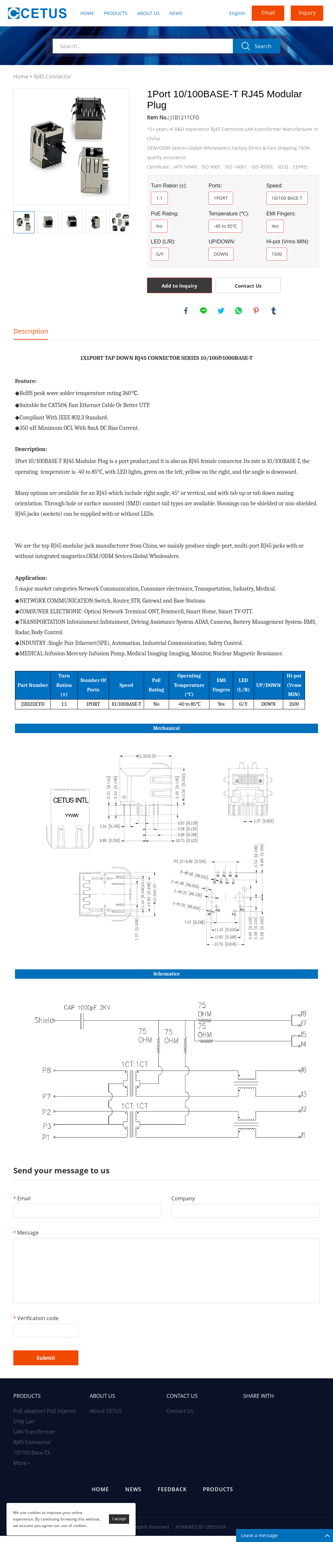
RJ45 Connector (53, 76)
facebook (186, 311)
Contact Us (248, 285)
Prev (21, 222)
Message (26, 1237)
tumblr (274, 311)
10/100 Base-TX (31, 1458)
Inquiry (307, 12)
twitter (221, 311)
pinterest (256, 311)
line (204, 311)
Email (268, 12)
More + (22, 1469)
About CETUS (106, 1417)
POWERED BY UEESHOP (201, 1533)
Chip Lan (23, 1427)
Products (115, 13)
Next (121, 222)
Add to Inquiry (179, 285)
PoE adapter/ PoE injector (44, 1417)
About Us (148, 13)
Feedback (172, 1495)
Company (183, 1203)
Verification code (36, 1323)
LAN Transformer (34, 1437)
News (175, 13)
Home (87, 13)
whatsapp (239, 311)
